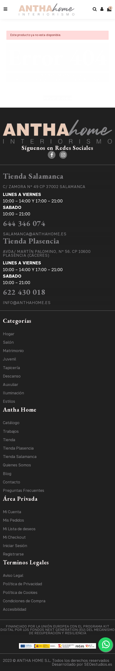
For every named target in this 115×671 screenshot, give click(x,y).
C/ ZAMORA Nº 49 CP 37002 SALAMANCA (44, 186)
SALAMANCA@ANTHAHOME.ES (34, 234)
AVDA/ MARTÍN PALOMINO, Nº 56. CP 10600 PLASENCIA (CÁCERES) (47, 253)
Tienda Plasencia (31, 241)
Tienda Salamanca (33, 176)
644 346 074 (24, 223)
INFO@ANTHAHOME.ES (27, 302)
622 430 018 (24, 292)
